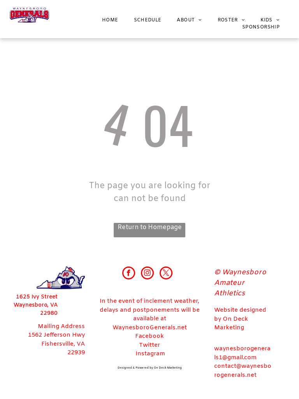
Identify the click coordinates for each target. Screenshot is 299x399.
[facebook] (128, 274)
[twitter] (166, 274)
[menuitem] (110, 20)
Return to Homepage (150, 227)
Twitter (149, 345)
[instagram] (147, 274)
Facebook (149, 336)
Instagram (150, 354)
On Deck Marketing (168, 368)
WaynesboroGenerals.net (150, 328)
